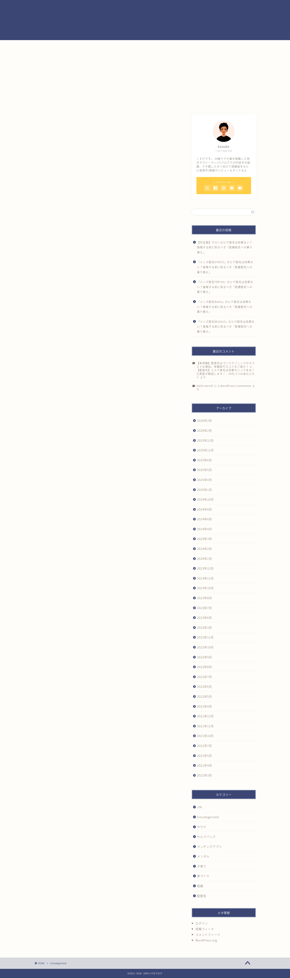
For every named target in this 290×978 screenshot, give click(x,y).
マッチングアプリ (209, 846)
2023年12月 (205, 568)
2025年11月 (205, 450)
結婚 (240, 103)
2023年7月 (204, 608)
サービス (113, 103)
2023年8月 (204, 598)
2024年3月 (204, 538)
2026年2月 (204, 430)
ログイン (201, 923)
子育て (201, 866)
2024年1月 (204, 558)
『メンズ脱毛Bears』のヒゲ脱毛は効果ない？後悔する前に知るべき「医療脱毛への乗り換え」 (224, 306)
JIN (199, 807)
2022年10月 (205, 647)
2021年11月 (205, 726)
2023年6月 (204, 617)
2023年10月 (205, 588)
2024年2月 (204, 548)
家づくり (203, 876)
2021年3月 (204, 775)
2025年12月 (205, 440)
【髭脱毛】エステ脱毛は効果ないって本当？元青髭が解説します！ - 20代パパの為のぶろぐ (225, 373)
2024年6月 (204, 519)
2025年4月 (204, 479)
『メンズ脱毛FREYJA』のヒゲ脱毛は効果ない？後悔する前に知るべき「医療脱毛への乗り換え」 (225, 287)
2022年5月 (204, 696)
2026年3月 (204, 420)
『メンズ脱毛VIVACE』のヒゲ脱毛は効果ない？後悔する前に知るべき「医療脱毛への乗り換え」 (225, 267)
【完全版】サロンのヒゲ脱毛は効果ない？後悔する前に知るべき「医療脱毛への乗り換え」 (224, 247)
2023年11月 (205, 578)
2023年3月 (204, 627)
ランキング (145, 103)
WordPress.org (206, 940)
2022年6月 (204, 686)
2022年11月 (205, 637)
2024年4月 (204, 529)
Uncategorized (208, 817)
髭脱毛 (201, 895)
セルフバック (206, 836)
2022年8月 (204, 667)
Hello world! (204, 386)
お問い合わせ (208, 103)
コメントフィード (207, 934)
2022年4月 (204, 706)
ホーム (50, 103)
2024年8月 (204, 509)
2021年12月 (205, 716)
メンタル (203, 856)
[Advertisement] (145, 69)
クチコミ (176, 103)
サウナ (201, 827)
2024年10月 (205, 499)
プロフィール (82, 103)
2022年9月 (204, 657)
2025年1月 (204, 489)
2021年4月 (204, 765)
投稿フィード (204, 929)
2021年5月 (204, 755)
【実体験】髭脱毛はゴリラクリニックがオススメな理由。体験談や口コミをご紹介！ (225, 364)
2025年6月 (204, 460)
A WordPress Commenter (234, 386)
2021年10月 (205, 735)
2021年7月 (204, 745)
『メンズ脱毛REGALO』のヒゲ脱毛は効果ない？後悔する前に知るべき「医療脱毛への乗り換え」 (226, 326)
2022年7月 (204, 676)
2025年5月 (204, 469)
